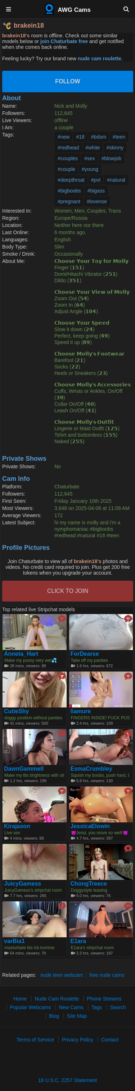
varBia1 (14, 941)
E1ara (78, 941)
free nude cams (106, 975)
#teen (119, 137)
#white (92, 147)
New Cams (71, 1007)
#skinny (115, 147)
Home (20, 999)
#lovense (97, 201)
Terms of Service (35, 1040)
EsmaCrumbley (92, 769)
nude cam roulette (99, 58)
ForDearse (85, 654)
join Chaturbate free (64, 41)
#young (90, 169)
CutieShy (16, 711)
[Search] (126, 9)
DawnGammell (24, 769)
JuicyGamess (22, 884)
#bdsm (98, 137)
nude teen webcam (61, 975)
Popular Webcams (30, 1007)
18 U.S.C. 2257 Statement (67, 1080)
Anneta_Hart (21, 654)
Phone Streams (104, 999)
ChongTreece (89, 884)
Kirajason (17, 826)
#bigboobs (69, 191)
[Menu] (9, 9)
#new (63, 137)
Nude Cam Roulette (57, 999)
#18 (80, 137)
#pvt (95, 180)
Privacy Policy (77, 1040)
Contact (109, 1040)
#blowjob (111, 158)
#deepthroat (71, 180)
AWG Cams (67, 9)
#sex (89, 158)
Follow (67, 81)
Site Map (77, 1016)
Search (118, 1007)
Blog (54, 1016)
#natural (116, 180)
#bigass (96, 191)
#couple (66, 169)
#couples (68, 158)
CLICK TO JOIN (67, 591)
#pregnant (69, 201)
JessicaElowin (90, 826)
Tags (96, 1007)
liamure (81, 711)
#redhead (68, 147)
